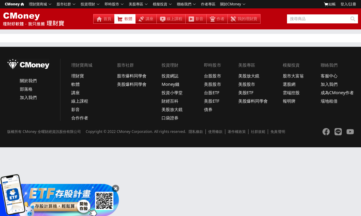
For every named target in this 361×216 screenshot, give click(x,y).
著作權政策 (237, 131)
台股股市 (212, 76)
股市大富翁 (293, 76)
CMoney (14, 4)
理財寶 (77, 76)
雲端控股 (291, 92)
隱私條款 (196, 131)
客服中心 (329, 76)
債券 (208, 109)
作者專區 (208, 4)
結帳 (330, 4)
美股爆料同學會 (132, 84)
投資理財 (88, 4)
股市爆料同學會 (132, 76)
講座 (149, 18)
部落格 (26, 89)
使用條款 (215, 131)
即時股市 (112, 4)
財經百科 (170, 101)
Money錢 (170, 84)
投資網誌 (170, 76)
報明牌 (289, 101)
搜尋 (352, 18)
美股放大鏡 (172, 109)
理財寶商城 (38, 4)
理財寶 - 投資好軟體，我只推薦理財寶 (34, 18)
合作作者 (79, 118)
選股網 (289, 84)
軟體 (128, 18)
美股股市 (212, 84)
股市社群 (64, 4)
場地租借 (329, 101)
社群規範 (258, 131)
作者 (220, 18)
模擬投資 (160, 4)
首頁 (107, 18)
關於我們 (28, 80)
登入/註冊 (348, 4)
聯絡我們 (184, 4)
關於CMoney (230, 4)
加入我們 (28, 97)
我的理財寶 (247, 18)
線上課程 (174, 18)
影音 (199, 18)
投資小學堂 (172, 92)
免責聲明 (277, 131)
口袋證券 (170, 118)
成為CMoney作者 (337, 92)
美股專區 (136, 4)
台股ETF (211, 92)
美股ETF (211, 101)
